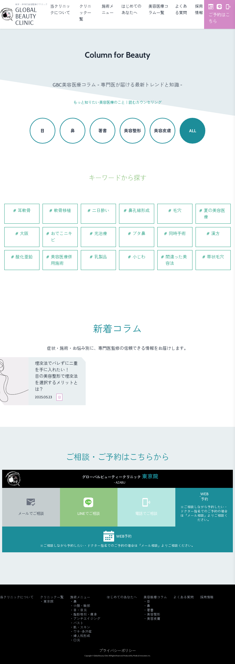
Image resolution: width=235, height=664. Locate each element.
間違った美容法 (176, 260)
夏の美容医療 (214, 214)
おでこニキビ (61, 237)
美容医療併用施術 (61, 260)
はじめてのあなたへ (122, 597)
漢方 (215, 233)
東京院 (48, 602)
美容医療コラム (155, 597)
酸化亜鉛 (24, 257)
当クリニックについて (17, 597)
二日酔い (100, 210)
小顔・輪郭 (81, 606)
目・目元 (80, 610)
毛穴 (177, 210)
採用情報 (207, 597)
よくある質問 (183, 597)
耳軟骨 (24, 210)
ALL (192, 130)
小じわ (138, 257)
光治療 (100, 233)
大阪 (24, 233)
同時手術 (177, 233)
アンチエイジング (86, 619)
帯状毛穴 (215, 257)
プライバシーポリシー (117, 650)
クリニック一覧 (85, 12)
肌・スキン (81, 627)
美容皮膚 (162, 130)
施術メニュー (80, 597)
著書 (102, 130)
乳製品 (100, 257)
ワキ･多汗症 (82, 632)
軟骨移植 (62, 210)
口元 (76, 640)
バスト (78, 623)
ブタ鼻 (138, 233)
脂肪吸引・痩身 (85, 614)
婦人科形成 (81, 636)
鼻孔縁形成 (139, 210)
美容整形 (132, 130)
